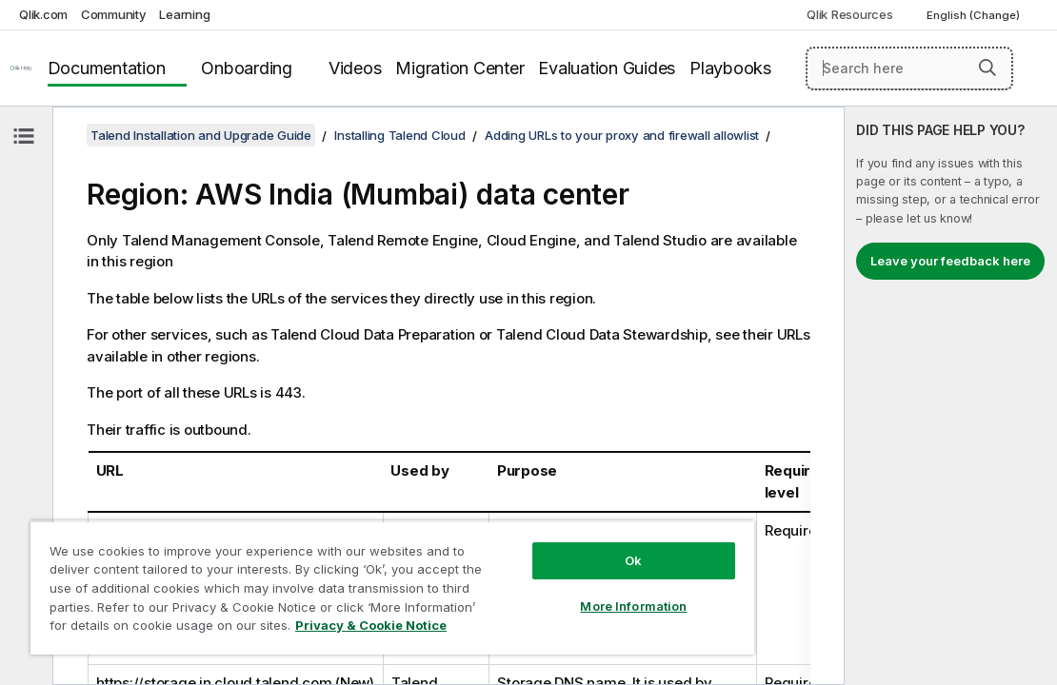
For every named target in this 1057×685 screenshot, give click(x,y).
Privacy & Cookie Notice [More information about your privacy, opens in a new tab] (307, 628)
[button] (987, 67)
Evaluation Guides (606, 68)
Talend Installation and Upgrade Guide (200, 135)
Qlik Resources (850, 14)
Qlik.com (43, 14)
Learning (184, 14)
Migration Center (459, 68)
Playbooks (730, 68)
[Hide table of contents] (24, 136)
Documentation (107, 68)
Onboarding (246, 68)
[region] (337, 580)
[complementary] (951, 396)
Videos (355, 68)
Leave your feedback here (950, 260)
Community (114, 14)
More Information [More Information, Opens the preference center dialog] (540, 591)
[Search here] (909, 68)
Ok (539, 546)
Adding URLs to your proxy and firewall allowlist (622, 135)
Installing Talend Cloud (399, 135)
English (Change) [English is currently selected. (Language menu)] (975, 15)
